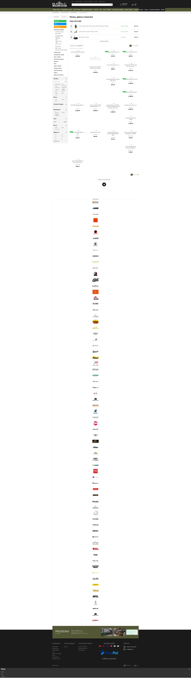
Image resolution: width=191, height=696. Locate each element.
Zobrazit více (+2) (56, 141)
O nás (73, 1)
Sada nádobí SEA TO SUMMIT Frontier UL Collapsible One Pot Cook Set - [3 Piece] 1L (113, 107)
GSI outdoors (57, 87)
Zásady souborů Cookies (83, 648)
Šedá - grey (57, 129)
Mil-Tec (56, 93)
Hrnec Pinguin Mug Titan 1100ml (130, 118)
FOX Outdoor (64, 85)
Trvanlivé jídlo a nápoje (59, 31)
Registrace (66, 646)
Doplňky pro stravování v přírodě (61, 49)
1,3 (55, 139)
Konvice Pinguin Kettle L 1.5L (113, 65)
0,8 (55, 134)
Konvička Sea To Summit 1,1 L (130, 105)
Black (56, 99)
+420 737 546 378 (131, 647)
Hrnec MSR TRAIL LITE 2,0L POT (130, 79)
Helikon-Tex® (64, 87)
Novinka (57, 21)
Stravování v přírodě (117, 9)
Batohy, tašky (56, 9)
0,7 (62, 136)
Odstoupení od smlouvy (56, 658)
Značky (163, 9)
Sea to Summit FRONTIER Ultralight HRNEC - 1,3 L (95, 106)
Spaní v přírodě (107, 9)
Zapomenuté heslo (82, 650)
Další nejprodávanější (104, 41)
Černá (56, 127)
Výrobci (64, 17)
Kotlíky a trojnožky (58, 41)
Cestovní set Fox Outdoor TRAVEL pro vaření (88, 31)
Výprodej (57, 27)
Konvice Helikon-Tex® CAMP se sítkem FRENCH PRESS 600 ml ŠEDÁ (93, 26)
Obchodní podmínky (78, 1)
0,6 (62, 134)
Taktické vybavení (138, 9)
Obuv (100, 9)
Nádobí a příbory (58, 33)
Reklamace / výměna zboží (88, 1)
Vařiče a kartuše (58, 48)
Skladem (63, 112)
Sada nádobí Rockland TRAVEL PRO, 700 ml (113, 80)
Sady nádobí (57, 37)
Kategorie (56, 17)
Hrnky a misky (57, 38)
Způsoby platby (55, 646)
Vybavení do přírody (154, 9)
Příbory (56, 39)
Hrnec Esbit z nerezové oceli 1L (130, 52)
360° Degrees (57, 84)
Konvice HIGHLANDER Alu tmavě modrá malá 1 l (77, 161)
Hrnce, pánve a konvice (59, 35)
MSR (62, 93)
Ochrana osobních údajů (83, 646)
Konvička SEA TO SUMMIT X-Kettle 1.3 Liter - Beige (95, 67)
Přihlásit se (124, 5)
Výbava (146, 9)
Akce (56, 24)
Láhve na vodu (57, 46)
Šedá (63, 127)
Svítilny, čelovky (128, 9)
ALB (62, 84)
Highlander (57, 89)
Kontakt (95, 1)
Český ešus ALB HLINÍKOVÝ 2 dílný (77, 133)
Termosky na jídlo (58, 43)
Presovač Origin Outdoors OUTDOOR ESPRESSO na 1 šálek (113, 134)
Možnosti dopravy (55, 648)
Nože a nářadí (77, 9)
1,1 (55, 137)
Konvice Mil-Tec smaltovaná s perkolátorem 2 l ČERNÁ (130, 133)
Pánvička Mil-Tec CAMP (84, 37)
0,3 (55, 136)
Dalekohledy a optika (66, 9)
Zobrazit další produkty (104, 179)
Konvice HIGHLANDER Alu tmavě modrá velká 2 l (130, 147)
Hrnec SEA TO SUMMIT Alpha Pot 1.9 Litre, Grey (130, 65)
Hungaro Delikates (63, 90)
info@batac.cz (129, 649)
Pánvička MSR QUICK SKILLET (130, 92)
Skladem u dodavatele (57, 115)
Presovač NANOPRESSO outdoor (78, 52)
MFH (62, 91)
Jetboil (56, 91)
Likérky (56, 42)
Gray (56, 101)
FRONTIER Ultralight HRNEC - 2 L (77, 106)
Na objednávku (57, 112)
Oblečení (96, 9)
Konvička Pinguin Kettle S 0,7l (113, 52)
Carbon (63, 99)
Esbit (56, 85)
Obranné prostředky (87, 9)
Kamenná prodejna (102, 1)
